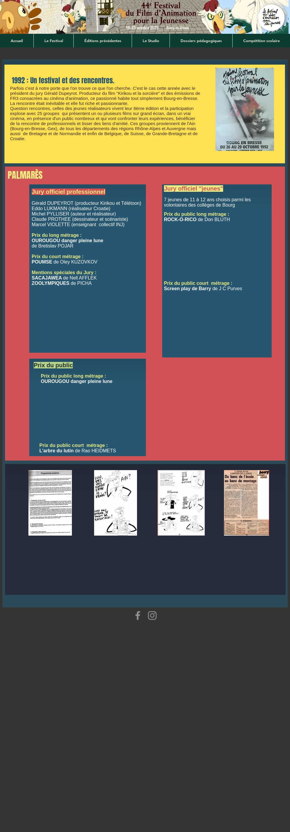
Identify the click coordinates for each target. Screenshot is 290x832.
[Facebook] (138, 615)
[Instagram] (152, 615)
